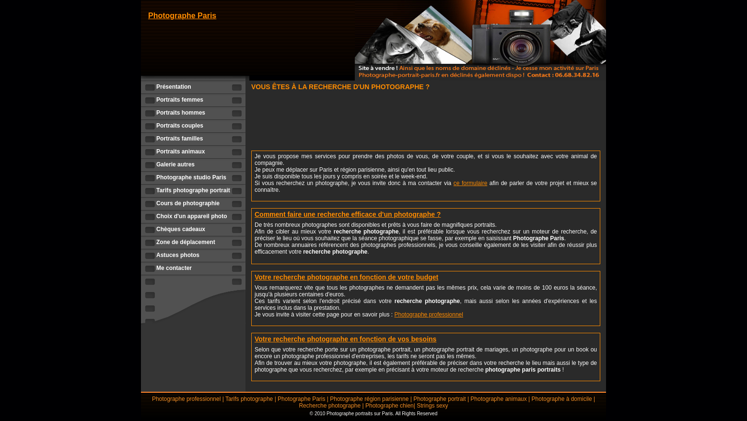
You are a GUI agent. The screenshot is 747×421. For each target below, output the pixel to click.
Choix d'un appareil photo (191, 216)
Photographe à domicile (562, 399)
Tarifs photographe (249, 399)
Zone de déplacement (185, 242)
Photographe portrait (439, 399)
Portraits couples (179, 125)
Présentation (173, 86)
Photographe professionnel (429, 314)
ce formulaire (471, 183)
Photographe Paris (182, 16)
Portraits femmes (179, 99)
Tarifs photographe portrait (193, 190)
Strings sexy (432, 405)
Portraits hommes (180, 112)
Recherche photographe (330, 405)
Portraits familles (179, 138)
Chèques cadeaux (180, 229)
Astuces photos (177, 255)
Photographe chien (389, 405)
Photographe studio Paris (191, 177)
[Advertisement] (425, 122)
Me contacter (174, 268)
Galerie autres (175, 164)
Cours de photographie (188, 203)
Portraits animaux (180, 151)
